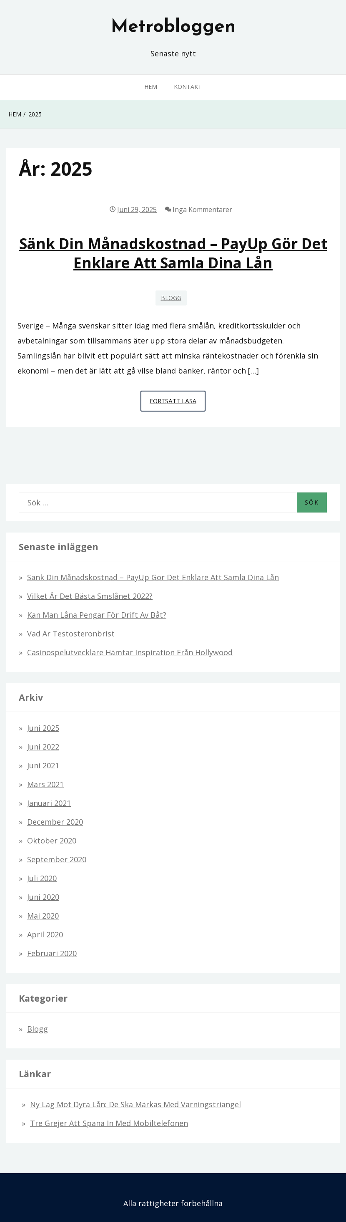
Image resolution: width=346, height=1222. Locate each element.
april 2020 (45, 934)
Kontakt (188, 87)
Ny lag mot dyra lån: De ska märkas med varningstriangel (135, 1104)
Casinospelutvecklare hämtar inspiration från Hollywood (130, 652)
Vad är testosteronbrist (71, 634)
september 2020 (56, 859)
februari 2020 (52, 953)
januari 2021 (49, 803)
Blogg (171, 298)
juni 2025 (43, 728)
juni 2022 (43, 747)
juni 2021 (43, 765)
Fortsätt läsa (178, 403)
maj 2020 (43, 916)
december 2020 (55, 822)
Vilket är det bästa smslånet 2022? (90, 596)
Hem (150, 87)
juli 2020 (42, 878)
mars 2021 (45, 784)
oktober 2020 (51, 841)
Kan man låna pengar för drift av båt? (96, 615)
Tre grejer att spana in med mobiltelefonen (109, 1123)
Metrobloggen (173, 27)
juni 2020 (43, 897)
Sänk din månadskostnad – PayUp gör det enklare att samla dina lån (173, 253)
